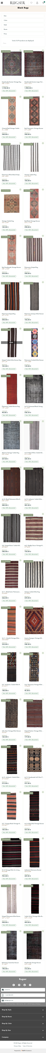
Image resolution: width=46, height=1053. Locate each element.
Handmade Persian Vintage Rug (12, 82)
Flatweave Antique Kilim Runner (34, 314)
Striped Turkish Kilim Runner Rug (12, 361)
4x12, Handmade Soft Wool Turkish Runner (35, 778)
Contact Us (7, 989)
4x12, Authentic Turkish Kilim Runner (12, 778)
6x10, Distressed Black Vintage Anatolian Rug (35, 407)
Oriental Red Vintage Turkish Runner (12, 129)
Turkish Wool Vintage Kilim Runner (35, 917)
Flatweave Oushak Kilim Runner (34, 361)
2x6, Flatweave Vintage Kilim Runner (35, 685)
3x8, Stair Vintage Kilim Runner (12, 731)
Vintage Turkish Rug (34, 175)
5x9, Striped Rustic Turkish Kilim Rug (12, 546)
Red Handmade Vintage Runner (12, 268)
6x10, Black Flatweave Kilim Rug (12, 500)
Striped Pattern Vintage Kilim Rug (35, 731)
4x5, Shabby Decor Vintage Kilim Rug (35, 546)
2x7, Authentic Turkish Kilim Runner (12, 685)
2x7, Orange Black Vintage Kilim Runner (12, 824)
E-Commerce (28, 1050)
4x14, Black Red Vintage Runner (34, 824)
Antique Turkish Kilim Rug (34, 592)
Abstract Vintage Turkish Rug (12, 453)
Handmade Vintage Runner (34, 963)
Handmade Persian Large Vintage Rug (35, 82)
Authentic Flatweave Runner (34, 871)
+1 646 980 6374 (9, 995)
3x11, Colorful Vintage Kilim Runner (12, 639)
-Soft (23, 1050)
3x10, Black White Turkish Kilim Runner (35, 453)
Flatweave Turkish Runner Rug (12, 407)
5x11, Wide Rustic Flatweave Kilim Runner (12, 592)
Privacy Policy (17, 1046)
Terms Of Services (27, 1046)
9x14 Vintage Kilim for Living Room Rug (12, 871)
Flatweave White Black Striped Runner (12, 175)
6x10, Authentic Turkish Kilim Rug (35, 500)
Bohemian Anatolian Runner (12, 963)
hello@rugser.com (9, 1000)
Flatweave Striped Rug (34, 268)
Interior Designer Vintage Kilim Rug (35, 639)
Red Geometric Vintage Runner (34, 129)
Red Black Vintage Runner (34, 222)
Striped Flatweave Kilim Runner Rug (12, 917)
